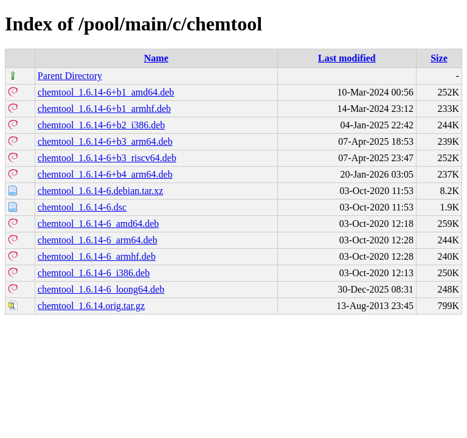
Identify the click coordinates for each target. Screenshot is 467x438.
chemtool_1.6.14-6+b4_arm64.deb (105, 174)
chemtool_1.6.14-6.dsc (82, 207)
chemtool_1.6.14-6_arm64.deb (97, 240)
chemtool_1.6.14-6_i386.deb (94, 273)
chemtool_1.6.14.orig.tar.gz (91, 306)
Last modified (347, 58)
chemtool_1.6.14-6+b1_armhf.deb (104, 108)
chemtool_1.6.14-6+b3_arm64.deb (105, 141)
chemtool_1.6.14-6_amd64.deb (98, 223)
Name (156, 58)
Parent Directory (70, 76)
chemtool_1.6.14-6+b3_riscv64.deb (107, 158)
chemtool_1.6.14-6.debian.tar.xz (101, 191)
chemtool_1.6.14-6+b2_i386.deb (101, 125)
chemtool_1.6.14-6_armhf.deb (97, 256)
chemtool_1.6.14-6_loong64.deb (101, 289)
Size (439, 58)
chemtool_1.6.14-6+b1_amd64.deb (106, 92)
